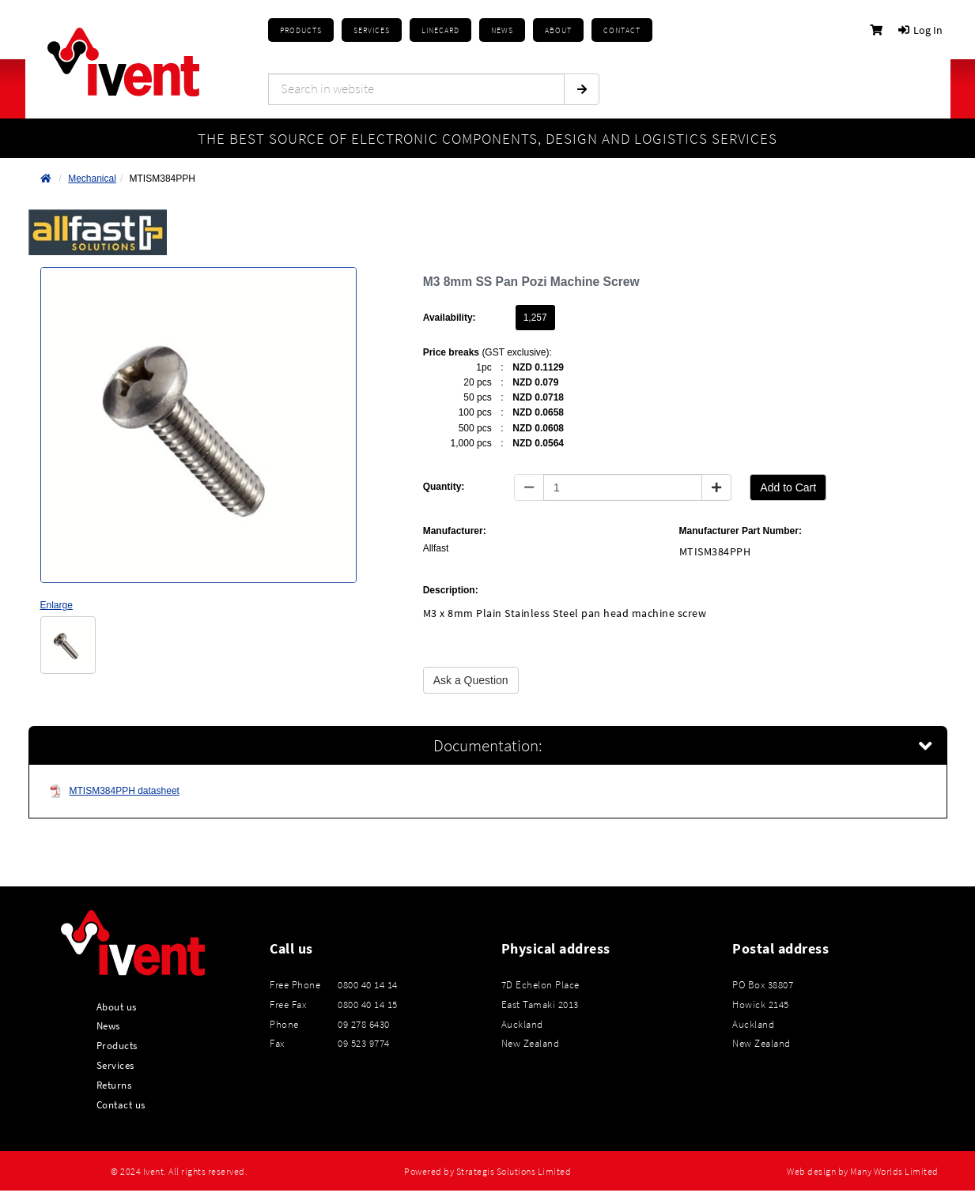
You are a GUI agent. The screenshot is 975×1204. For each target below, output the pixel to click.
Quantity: (444, 486)
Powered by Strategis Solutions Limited (487, 1171)
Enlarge (56, 605)
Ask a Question (470, 680)
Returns (114, 1085)
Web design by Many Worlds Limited (863, 1171)
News (108, 1025)
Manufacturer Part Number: (740, 530)
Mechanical (92, 178)
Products (301, 30)
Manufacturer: (454, 530)
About (558, 30)
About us (116, 1006)
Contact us (120, 1104)
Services (115, 1065)
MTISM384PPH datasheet (114, 791)
